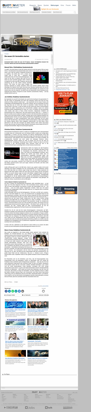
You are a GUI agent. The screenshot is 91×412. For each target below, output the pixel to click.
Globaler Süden (46, 12)
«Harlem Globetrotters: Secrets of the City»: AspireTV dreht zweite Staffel (65, 77)
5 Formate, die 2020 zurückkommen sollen (65, 126)
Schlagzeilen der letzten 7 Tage (63, 89)
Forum (68, 5)
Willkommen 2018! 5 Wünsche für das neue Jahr (65, 143)
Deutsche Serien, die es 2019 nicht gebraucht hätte (63, 129)
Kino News (5, 403)
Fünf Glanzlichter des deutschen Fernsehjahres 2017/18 (63, 139)
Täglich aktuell (37, 397)
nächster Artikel (43, 295)
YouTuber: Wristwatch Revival (62, 88)
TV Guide (39, 403)
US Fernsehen (25, 403)
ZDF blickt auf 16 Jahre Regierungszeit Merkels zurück (66, 71)
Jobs (69, 396)
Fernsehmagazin (15, 403)
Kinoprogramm (60, 403)
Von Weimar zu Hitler (9, 12)
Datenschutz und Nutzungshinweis (71, 399)
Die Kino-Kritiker (60, 396)
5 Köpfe (16, 282)
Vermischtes (26, 396)
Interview (14, 397)
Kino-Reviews (48, 397)
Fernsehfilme (48, 403)
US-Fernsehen (26, 400)
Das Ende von (57, 12)
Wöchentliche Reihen (38, 395)
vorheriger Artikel (9, 295)
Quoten (46, 5)
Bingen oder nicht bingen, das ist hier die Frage (65, 133)
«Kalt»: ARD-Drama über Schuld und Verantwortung (63, 80)
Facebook (3, 399)
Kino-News (59, 395)
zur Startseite (26, 295)
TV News (29, 403)
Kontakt (69, 397)
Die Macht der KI (35, 12)
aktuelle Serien (54, 403)
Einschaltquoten (35, 403)
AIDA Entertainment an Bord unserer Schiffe (62, 151)
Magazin (32, 5)
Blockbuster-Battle (60, 398)
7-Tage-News (4, 398)
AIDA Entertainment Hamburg (63, 159)
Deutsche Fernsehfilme (67, 403)
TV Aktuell (9, 403)
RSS (2, 395)
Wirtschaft (25, 397)
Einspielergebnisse (60, 397)
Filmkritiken (20, 403)
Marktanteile (37, 396)
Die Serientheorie (23, 12)
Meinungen (55, 5)
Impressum (70, 401)
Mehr (74, 5)
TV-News (25, 395)
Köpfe (25, 399)
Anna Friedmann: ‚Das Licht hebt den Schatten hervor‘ (66, 83)
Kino (62, 5)
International (26, 398)
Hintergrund (15, 395)
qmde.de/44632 (45, 285)
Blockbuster (44, 403)
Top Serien (73, 403)
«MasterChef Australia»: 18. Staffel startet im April (66, 85)
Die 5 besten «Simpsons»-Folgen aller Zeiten (64, 122)
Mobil (3, 397)
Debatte (47, 395)
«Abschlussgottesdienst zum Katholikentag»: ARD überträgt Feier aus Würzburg (66, 74)
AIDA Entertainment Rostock (65, 167)
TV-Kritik (47, 396)
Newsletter (3, 396)
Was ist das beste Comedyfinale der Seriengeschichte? (64, 136)
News (40, 5)
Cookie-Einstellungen (72, 400)
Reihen (14, 396)
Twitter (3, 400)
